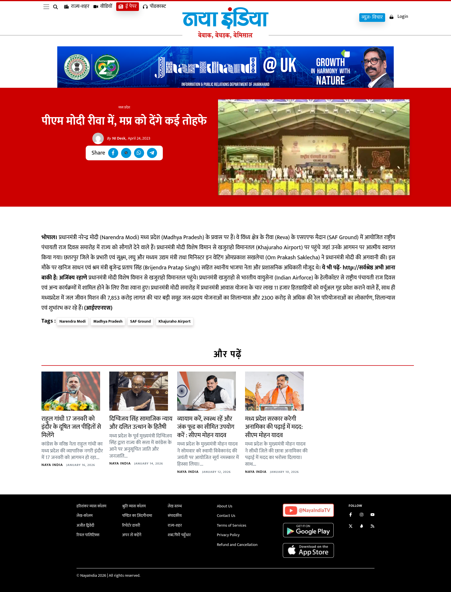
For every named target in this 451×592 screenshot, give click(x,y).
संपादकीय (175, 515)
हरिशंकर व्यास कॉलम (91, 506)
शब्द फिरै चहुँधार (179, 535)
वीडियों (102, 17)
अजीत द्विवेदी (85, 525)
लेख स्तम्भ (175, 506)
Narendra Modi (73, 321)
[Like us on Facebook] (351, 515)
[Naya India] (225, 37)
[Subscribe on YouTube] (372, 515)
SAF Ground (140, 321)
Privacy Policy (228, 535)
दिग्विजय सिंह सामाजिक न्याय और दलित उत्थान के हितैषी (140, 423)
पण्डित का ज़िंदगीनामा (137, 515)
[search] (56, 18)
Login (398, 17)
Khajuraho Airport (174, 321)
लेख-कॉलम (85, 515)
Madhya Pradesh (107, 321)
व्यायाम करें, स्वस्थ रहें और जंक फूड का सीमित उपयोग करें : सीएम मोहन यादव (205, 427)
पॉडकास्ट (154, 17)
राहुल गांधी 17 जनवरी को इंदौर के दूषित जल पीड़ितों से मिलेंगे (71, 427)
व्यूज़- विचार (372, 17)
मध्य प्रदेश (124, 107)
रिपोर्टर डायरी (131, 525)
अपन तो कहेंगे (132, 535)
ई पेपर (128, 17)
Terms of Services (231, 525)
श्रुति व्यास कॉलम (134, 506)
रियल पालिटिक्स (88, 535)
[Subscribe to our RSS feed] (372, 527)
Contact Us (226, 515)
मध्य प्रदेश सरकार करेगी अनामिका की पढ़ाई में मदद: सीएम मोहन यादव (274, 427)
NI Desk (116, 138)
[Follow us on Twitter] (351, 527)
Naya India (52, 465)
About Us (224, 506)
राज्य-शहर (76, 17)
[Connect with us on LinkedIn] (362, 527)
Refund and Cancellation (237, 544)
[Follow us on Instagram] (362, 515)
